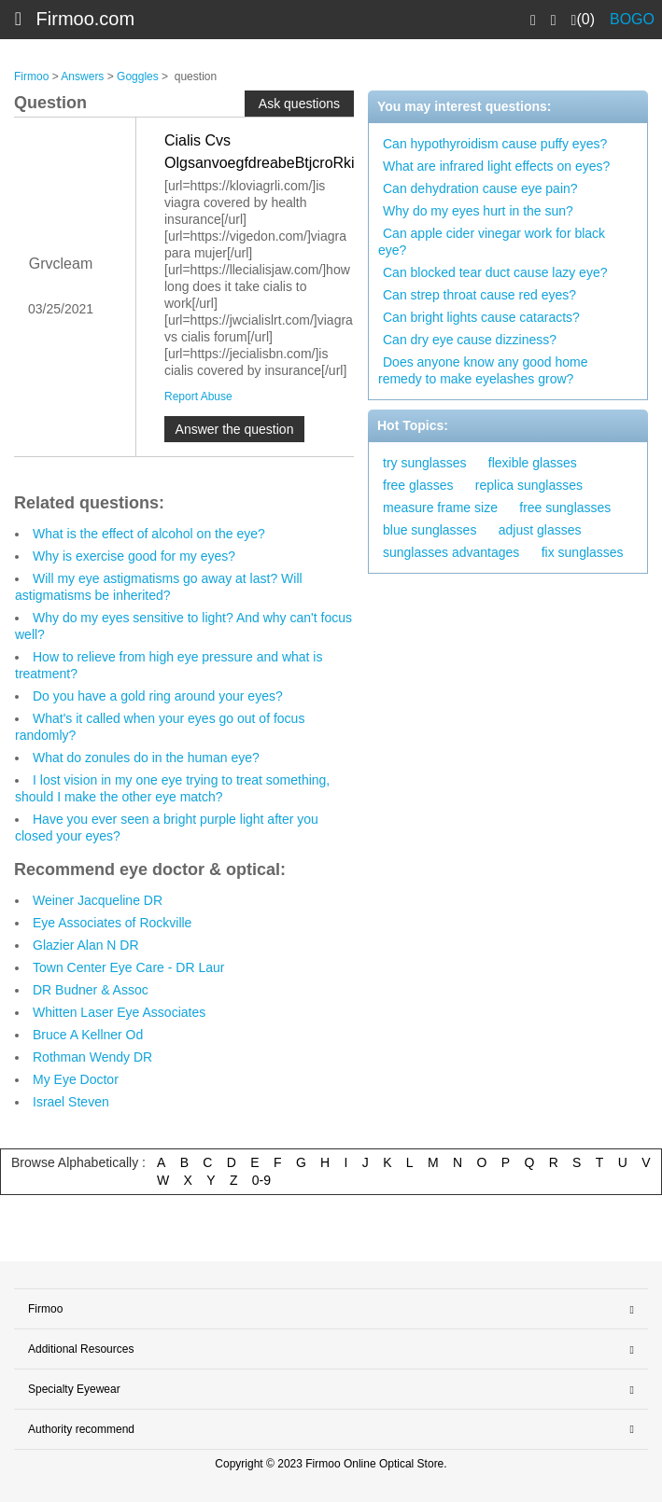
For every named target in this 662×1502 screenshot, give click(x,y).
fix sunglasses (583, 552)
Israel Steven (71, 1101)
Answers (82, 76)
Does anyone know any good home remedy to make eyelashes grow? (482, 370)
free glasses (418, 485)
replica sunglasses (529, 485)
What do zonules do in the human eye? (146, 757)
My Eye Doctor (76, 1079)
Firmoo (31, 76)
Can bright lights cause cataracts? (481, 317)
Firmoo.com (85, 18)
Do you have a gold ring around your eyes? (158, 695)
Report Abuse (198, 396)
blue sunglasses (429, 529)
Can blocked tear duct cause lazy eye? (495, 272)
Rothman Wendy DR (92, 1057)
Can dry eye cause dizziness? (469, 339)
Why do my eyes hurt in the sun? (478, 210)
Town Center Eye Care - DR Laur (128, 967)
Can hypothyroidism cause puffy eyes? (495, 143)
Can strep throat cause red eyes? (479, 294)
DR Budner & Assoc (90, 989)
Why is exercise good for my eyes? (134, 556)
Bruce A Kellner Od (88, 1034)
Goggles (138, 76)
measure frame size (440, 507)
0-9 (261, 1180)
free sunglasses (565, 507)
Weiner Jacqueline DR (97, 900)
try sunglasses (424, 462)
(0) (583, 19)
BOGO (632, 19)
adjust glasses (540, 529)
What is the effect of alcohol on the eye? (149, 533)
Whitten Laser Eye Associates (119, 1012)
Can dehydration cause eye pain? (480, 188)
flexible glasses (532, 462)
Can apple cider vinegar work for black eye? (491, 241)
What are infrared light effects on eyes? (496, 166)
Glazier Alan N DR (86, 945)
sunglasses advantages (451, 552)
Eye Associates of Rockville (112, 922)
